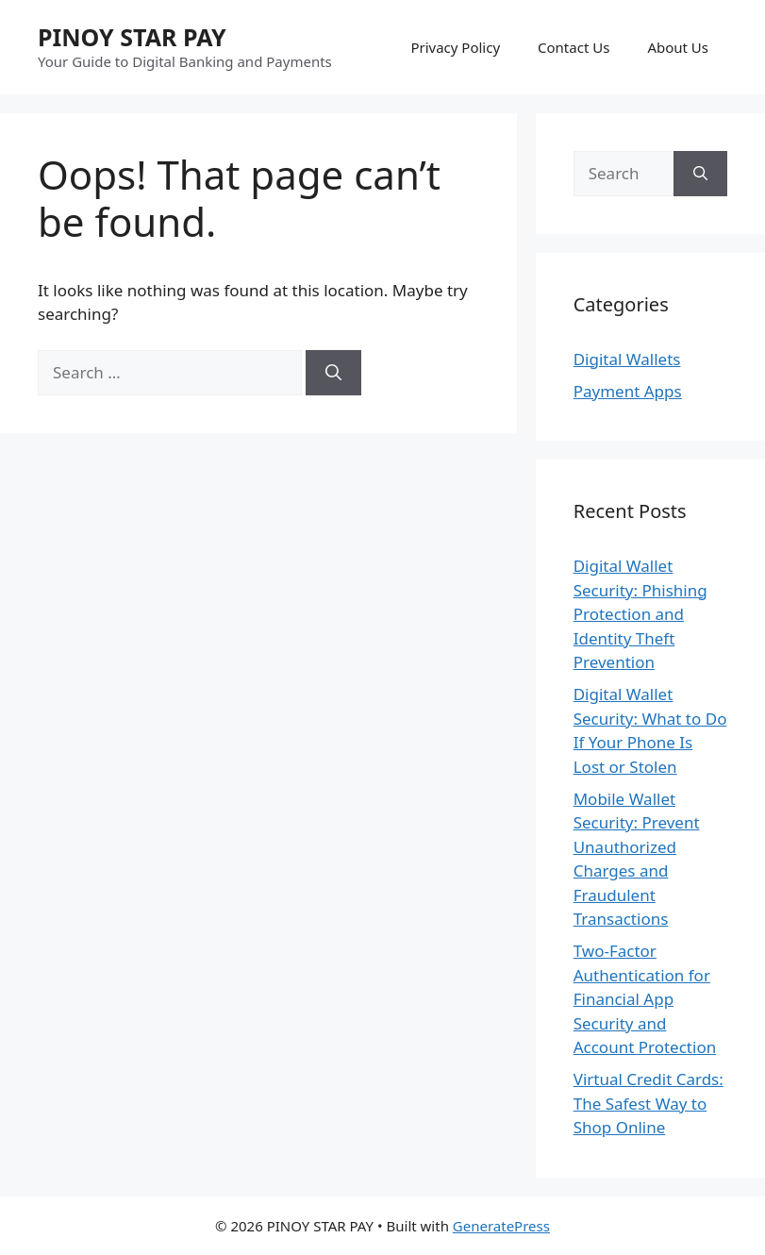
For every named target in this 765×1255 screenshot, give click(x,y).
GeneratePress (501, 1225)
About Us (677, 47)
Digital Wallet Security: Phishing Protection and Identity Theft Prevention (640, 614)
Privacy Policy (455, 47)
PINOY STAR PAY (132, 37)
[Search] (333, 372)
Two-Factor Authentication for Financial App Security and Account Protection (645, 999)
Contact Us (573, 47)
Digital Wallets (627, 359)
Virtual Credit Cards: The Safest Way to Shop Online (648, 1103)
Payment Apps (628, 391)
